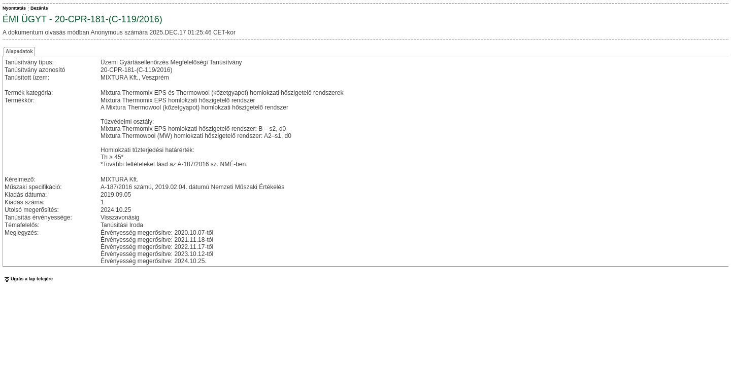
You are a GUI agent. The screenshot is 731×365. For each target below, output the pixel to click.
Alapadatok (19, 51)
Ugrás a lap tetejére (28, 278)
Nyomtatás (14, 8)
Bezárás (39, 8)
